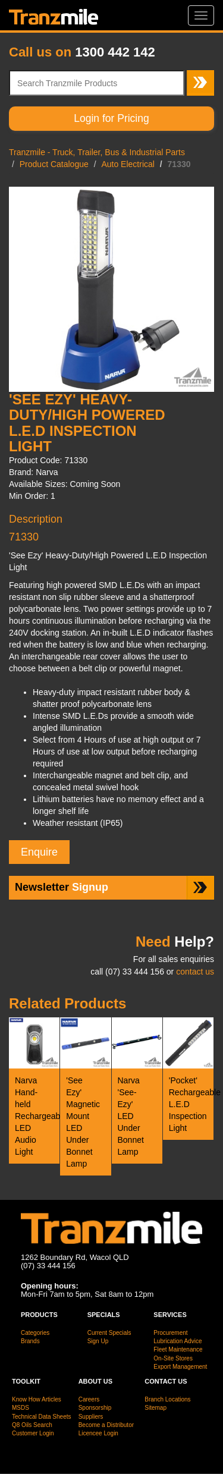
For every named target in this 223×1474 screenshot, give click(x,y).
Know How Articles (36, 1399)
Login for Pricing (111, 118)
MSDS (20, 1407)
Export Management (180, 1366)
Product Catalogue (54, 164)
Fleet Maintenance (177, 1349)
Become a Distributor (106, 1425)
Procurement (170, 1333)
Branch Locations (167, 1399)
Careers (89, 1399)
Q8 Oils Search (32, 1425)
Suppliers (90, 1416)
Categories (35, 1333)
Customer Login (33, 1433)
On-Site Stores (173, 1358)
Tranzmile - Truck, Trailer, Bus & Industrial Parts (97, 152)
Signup (61, 887)
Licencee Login (98, 1433)
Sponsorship (95, 1407)
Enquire (39, 852)
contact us (195, 971)
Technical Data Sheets (41, 1416)
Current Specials (109, 1333)
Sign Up (98, 1341)
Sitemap (156, 1407)
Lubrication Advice (177, 1341)
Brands (30, 1341)
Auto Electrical (127, 164)
